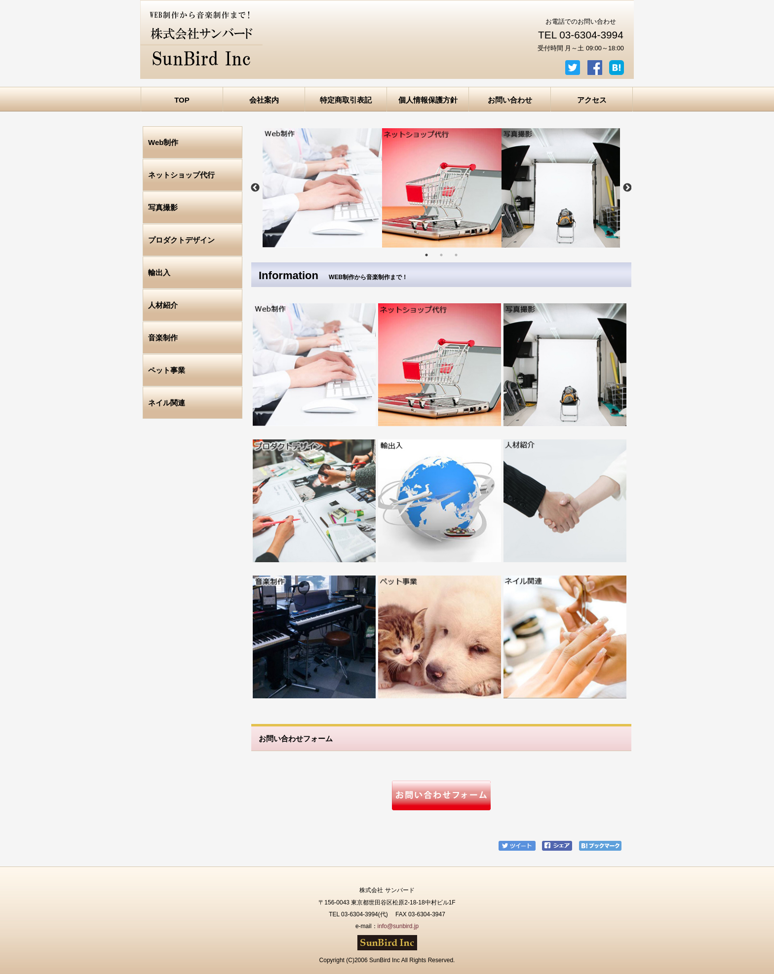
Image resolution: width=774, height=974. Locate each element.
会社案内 (264, 100)
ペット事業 (166, 370)
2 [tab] (441, 255)
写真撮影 (163, 207)
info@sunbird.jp (398, 926)
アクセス (592, 100)
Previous (255, 188)
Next (627, 188)
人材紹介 (163, 305)
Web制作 (163, 142)
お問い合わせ (510, 100)
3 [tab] (456, 255)
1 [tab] (426, 255)
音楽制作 (163, 337)
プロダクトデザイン (181, 240)
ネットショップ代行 (181, 175)
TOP (182, 100)
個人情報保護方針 (428, 100)
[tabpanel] (322, 188)
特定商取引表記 (346, 100)
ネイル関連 (166, 402)
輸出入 (159, 272)
